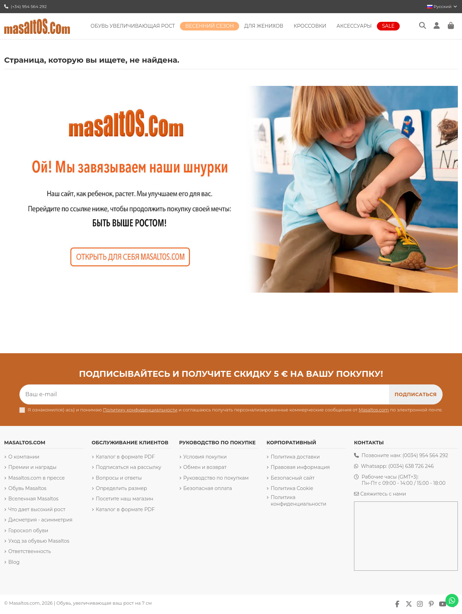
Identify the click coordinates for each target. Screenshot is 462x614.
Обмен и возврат (205, 467)
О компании (23, 457)
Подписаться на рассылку (128, 467)
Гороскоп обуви (28, 530)
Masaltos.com (374, 409)
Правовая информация (300, 467)
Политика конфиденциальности (298, 500)
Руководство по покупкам (216, 478)
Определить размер (121, 488)
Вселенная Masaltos (33, 499)
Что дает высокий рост (36, 509)
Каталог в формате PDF (125, 457)
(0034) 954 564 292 (425, 455)
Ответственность (29, 551)
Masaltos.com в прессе (36, 478)
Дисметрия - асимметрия (40, 520)
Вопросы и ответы (119, 478)
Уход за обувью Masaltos (38, 541)
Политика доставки (295, 457)
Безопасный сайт (293, 478)
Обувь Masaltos (27, 488)
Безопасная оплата (207, 488)
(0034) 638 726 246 (411, 466)
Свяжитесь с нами (383, 494)
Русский (442, 6)
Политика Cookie (292, 488)
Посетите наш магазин (124, 499)
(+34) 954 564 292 (25, 6)
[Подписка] (415, 394)
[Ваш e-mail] (204, 394)
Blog (14, 562)
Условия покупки (205, 457)
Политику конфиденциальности (140, 409)
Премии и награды (32, 467)
